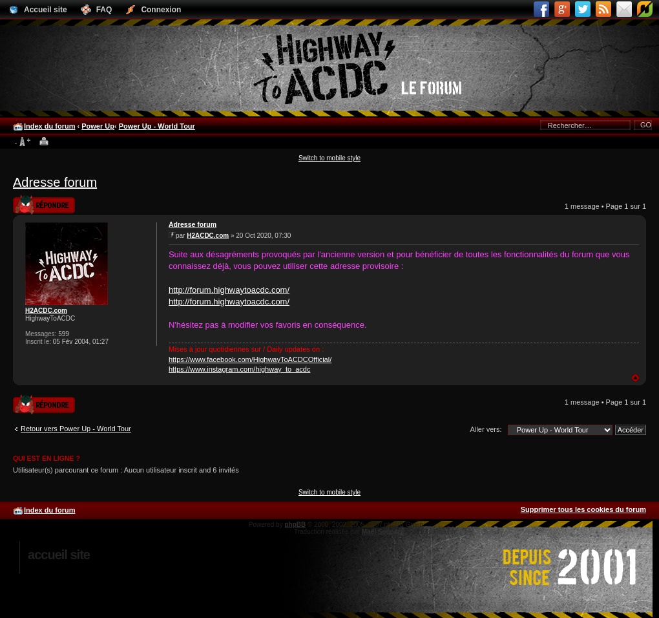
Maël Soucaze (383, 531)
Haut (635, 377)
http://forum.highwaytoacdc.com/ (229, 290)
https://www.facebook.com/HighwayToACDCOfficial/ (250, 359)
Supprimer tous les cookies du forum (583, 509)
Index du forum (49, 126)
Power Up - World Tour (157, 126)
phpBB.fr (442, 531)
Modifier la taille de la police (22, 142)
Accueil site (59, 555)
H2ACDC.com (46, 310)
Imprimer (44, 142)
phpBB (295, 524)
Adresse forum (55, 182)
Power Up (97, 126)
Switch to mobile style (329, 158)
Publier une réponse (44, 204)
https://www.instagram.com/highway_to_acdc (240, 369)
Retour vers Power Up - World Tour (76, 428)
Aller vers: (486, 429)
